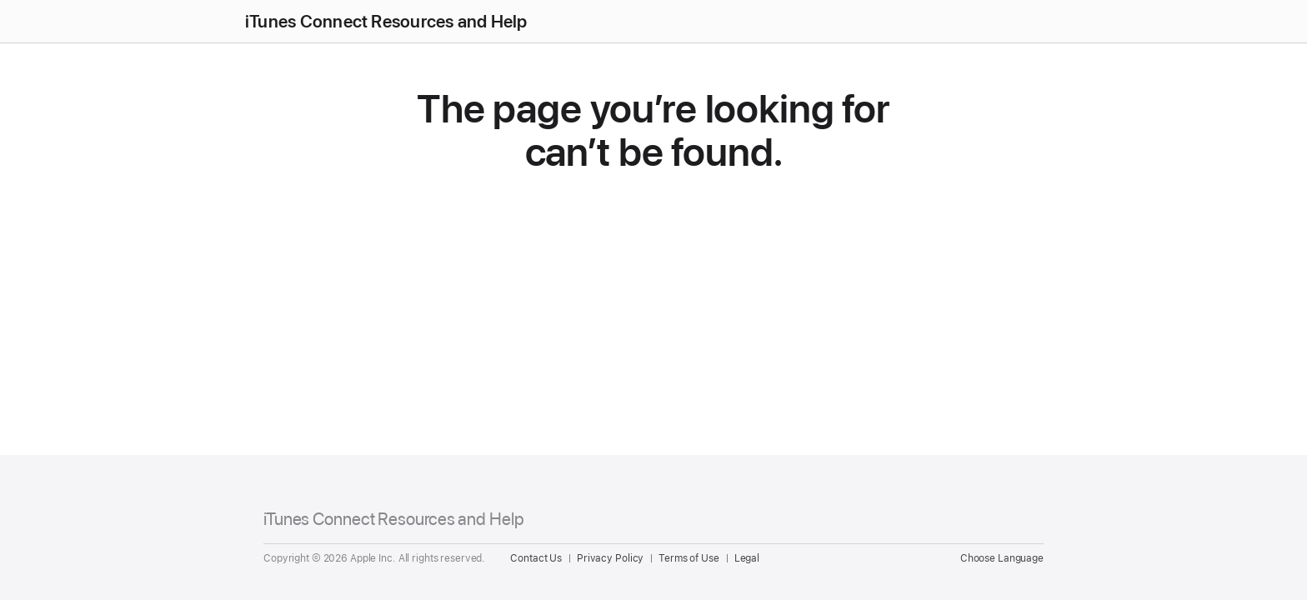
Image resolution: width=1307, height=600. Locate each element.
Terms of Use (689, 558)
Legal (746, 558)
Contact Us (536, 558)
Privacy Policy (610, 558)
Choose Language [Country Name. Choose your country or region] (1002, 558)
